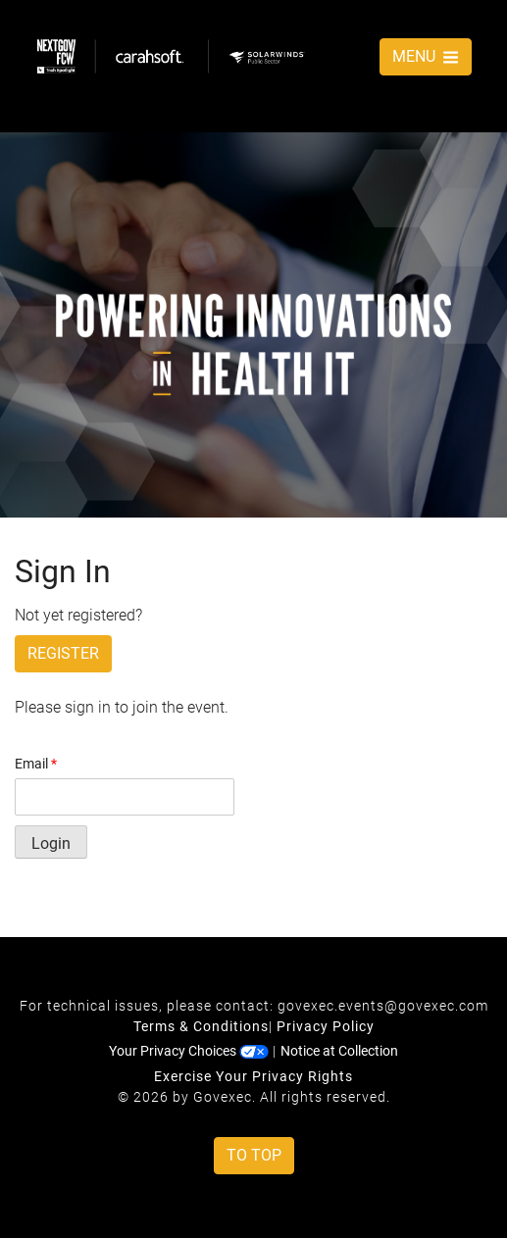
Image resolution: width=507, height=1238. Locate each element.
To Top (254, 1155)
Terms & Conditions (201, 1026)
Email (36, 763)
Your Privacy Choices (189, 1051)
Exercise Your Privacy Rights (253, 1076)
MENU (425, 56)
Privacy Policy (326, 1026)
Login (51, 843)
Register (63, 653)
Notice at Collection (339, 1051)
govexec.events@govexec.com (383, 1006)
